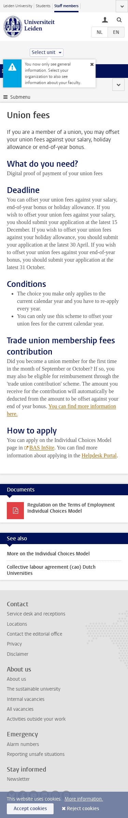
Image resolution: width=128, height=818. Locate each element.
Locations (17, 624)
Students (43, 6)
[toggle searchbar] (119, 19)
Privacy (14, 644)
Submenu (20, 97)
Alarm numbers (23, 744)
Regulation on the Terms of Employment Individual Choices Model (71, 508)
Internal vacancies (25, 699)
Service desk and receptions (36, 614)
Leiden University (17, 6)
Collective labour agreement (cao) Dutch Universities (51, 570)
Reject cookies (83, 808)
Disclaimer (17, 654)
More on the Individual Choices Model (48, 554)
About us (16, 679)
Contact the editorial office (34, 634)
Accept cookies (30, 808)
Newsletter (18, 779)
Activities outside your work (36, 719)
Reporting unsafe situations (36, 754)
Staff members (66, 6)
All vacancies (20, 709)
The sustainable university (33, 689)
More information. (84, 799)
